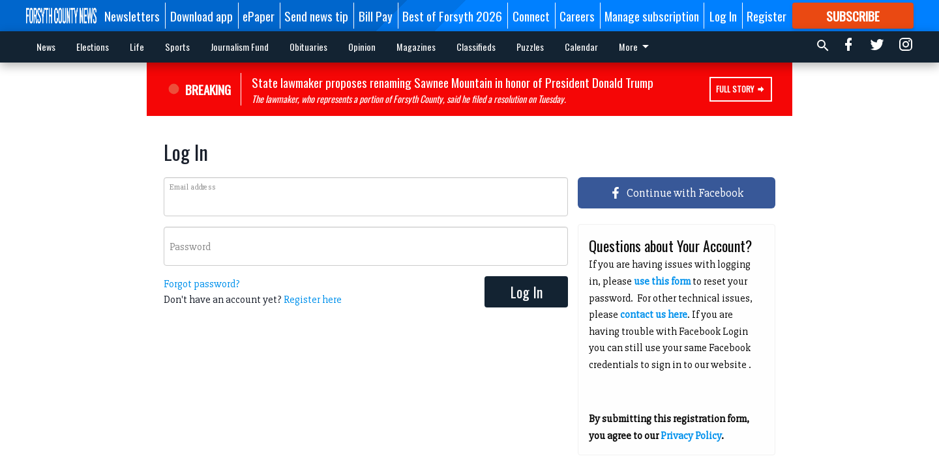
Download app (201, 15)
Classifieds (476, 46)
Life (137, 46)
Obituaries (308, 46)
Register (766, 15)
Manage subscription (651, 15)
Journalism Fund (240, 46)
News (46, 46)
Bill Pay (376, 15)
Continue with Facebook (677, 193)
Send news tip (316, 15)
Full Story (741, 88)
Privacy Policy (691, 435)
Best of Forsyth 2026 (452, 15)
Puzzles (530, 46)
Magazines (416, 46)
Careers (577, 15)
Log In (723, 15)
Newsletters (132, 15)
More (582, 46)
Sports (177, 46)
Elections (92, 46)
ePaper (259, 15)
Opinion (362, 46)
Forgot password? (202, 284)
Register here (313, 299)
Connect (531, 15)
